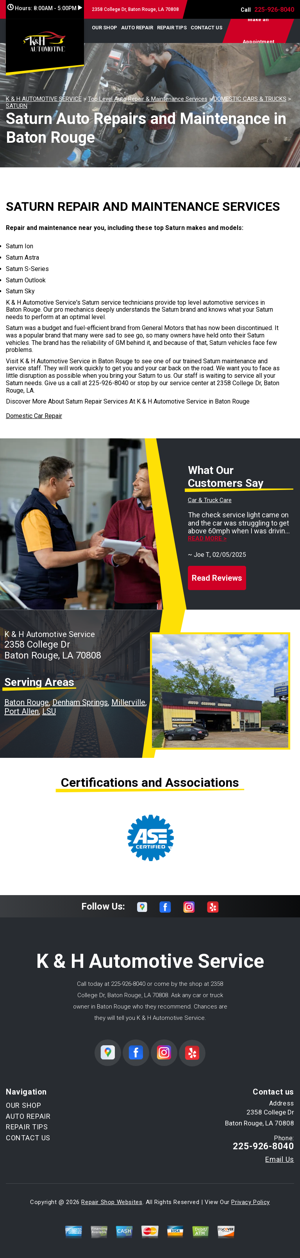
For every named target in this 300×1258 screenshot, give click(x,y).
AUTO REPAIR (137, 28)
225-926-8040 (274, 9)
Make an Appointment (258, 31)
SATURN (16, 105)
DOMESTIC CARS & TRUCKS (250, 98)
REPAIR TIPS (172, 28)
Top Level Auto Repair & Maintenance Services (147, 98)
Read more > (207, 538)
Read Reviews (217, 578)
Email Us (279, 1159)
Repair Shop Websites (111, 1202)
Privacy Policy (250, 1202)
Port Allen (21, 711)
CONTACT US (206, 28)
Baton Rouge (26, 702)
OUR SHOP (104, 28)
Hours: (44, 8)
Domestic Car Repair (34, 416)
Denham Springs (80, 702)
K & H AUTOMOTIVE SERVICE (44, 98)
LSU (49, 711)
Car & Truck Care (210, 500)
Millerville (128, 702)
